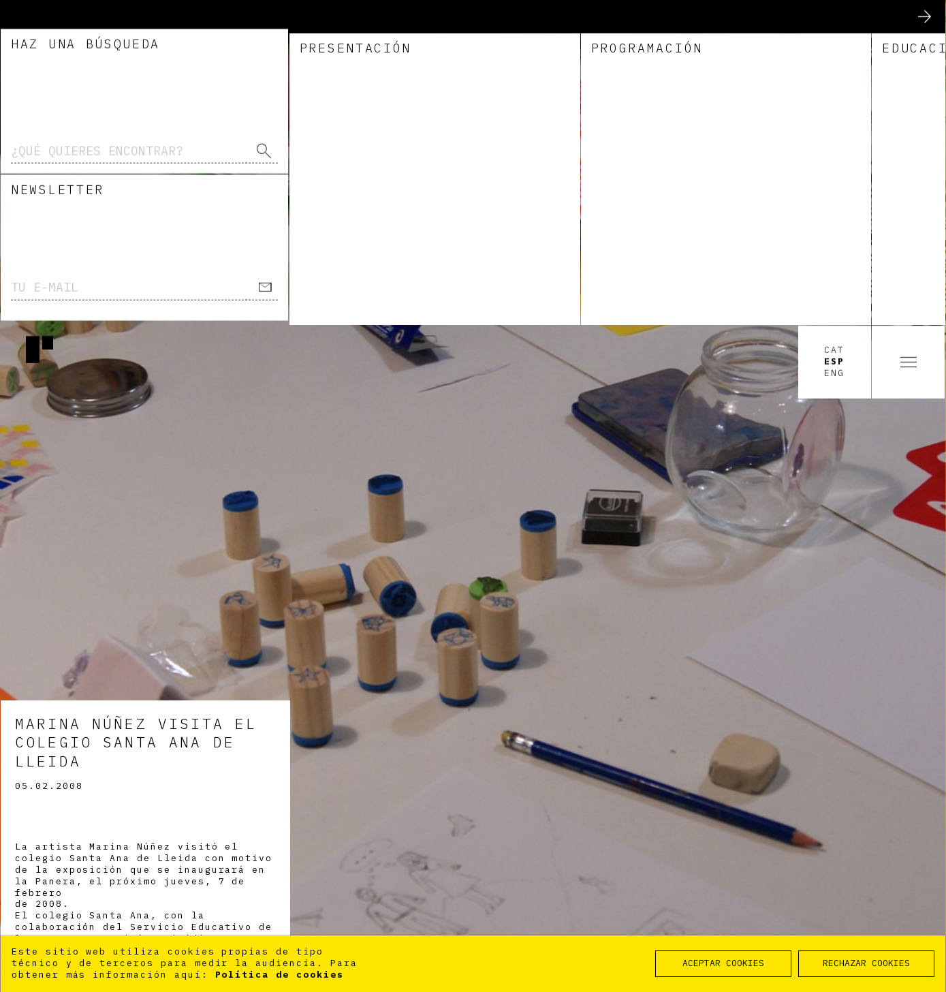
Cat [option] (834, 25)
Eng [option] (834, 48)
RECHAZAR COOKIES (866, 963)
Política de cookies (279, 974)
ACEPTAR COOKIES (723, 963)
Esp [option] (834, 36)
